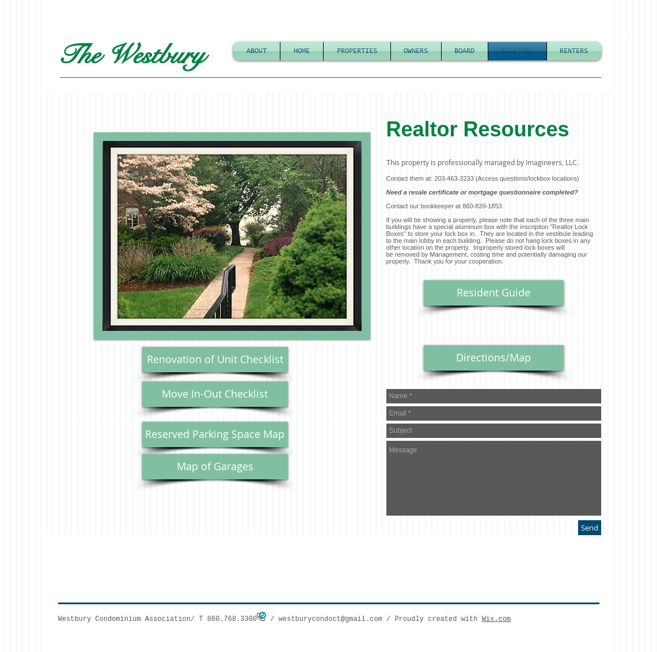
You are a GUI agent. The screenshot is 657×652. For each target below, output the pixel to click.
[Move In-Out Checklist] (215, 394)
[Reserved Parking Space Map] (215, 434)
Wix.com (496, 619)
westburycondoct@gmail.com (330, 619)
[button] (232, 236)
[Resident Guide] (494, 293)
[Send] (589, 527)
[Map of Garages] (215, 466)
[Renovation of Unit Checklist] (215, 359)
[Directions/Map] (494, 358)
